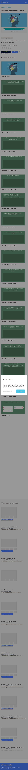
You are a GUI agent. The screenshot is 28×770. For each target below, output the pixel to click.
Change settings (7, 391)
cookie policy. (10, 387)
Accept (20, 391)
